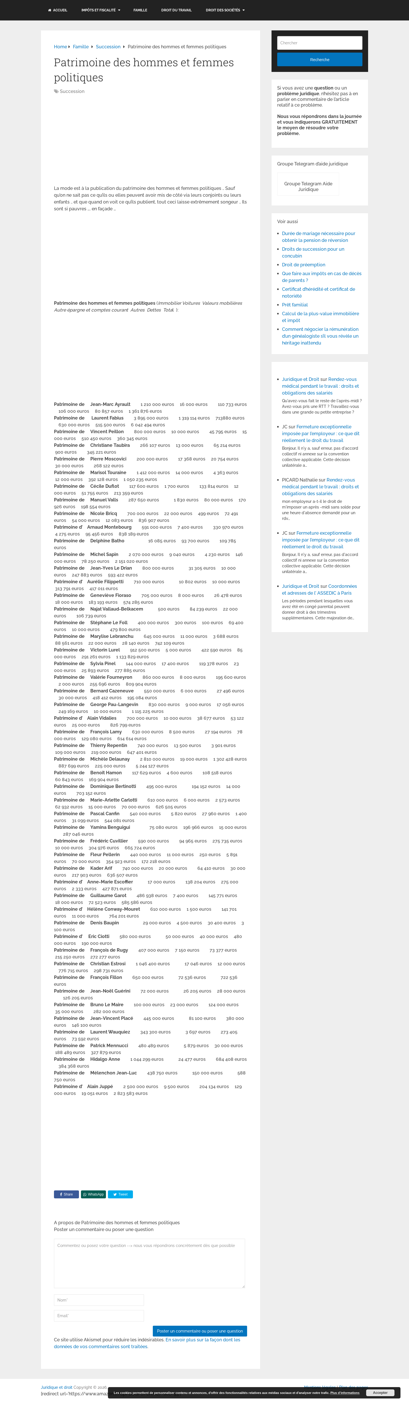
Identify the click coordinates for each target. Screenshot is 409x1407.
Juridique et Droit (300, 379)
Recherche (319, 59)
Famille (140, 10)
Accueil (57, 10)
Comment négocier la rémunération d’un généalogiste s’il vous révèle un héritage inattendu (320, 336)
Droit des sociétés (223, 10)
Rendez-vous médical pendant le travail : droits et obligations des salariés (320, 386)
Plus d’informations (345, 1392)
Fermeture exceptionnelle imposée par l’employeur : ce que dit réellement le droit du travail (321, 433)
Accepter (380, 1393)
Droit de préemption (303, 264)
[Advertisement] (101, 140)
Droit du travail (176, 10)
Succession (72, 91)
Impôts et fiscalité (99, 10)
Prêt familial (295, 305)
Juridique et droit (56, 1387)
